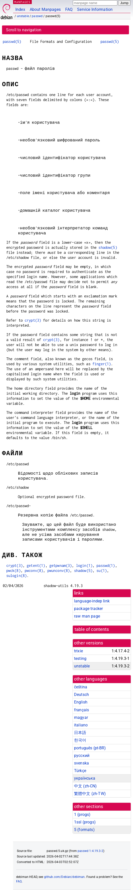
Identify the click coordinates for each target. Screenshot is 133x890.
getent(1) (36, 565)
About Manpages (45, 9)
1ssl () (85, 822)
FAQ (69, 9)
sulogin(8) (16, 575)
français (81, 710)
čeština (80, 687)
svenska (81, 763)
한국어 (80, 740)
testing (80, 658)
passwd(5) (12, 41)
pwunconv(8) (58, 570)
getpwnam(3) (60, 565)
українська (84, 778)
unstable (23, 16)
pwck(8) (13, 570)
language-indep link (92, 601)
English (80, 702)
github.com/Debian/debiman (64, 877)
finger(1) (101, 364)
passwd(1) (105, 565)
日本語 (80, 732)
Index (20, 9)
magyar (81, 717)
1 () (82, 814)
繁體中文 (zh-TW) (90, 793)
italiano (81, 725)
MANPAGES (22, 2)
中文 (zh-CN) (85, 786)
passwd (37, 16)
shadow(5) (107, 247)
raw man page (87, 616)
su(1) (101, 570)
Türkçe (80, 770)
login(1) (84, 565)
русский (81, 755)
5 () (84, 829)
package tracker (88, 608)
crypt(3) (33, 320)
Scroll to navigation (23, 29)
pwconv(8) (34, 570)
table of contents (92, 629)
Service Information (95, 9)
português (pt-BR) (90, 748)
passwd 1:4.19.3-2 (90, 851)
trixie (78, 651)
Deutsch (81, 694)
